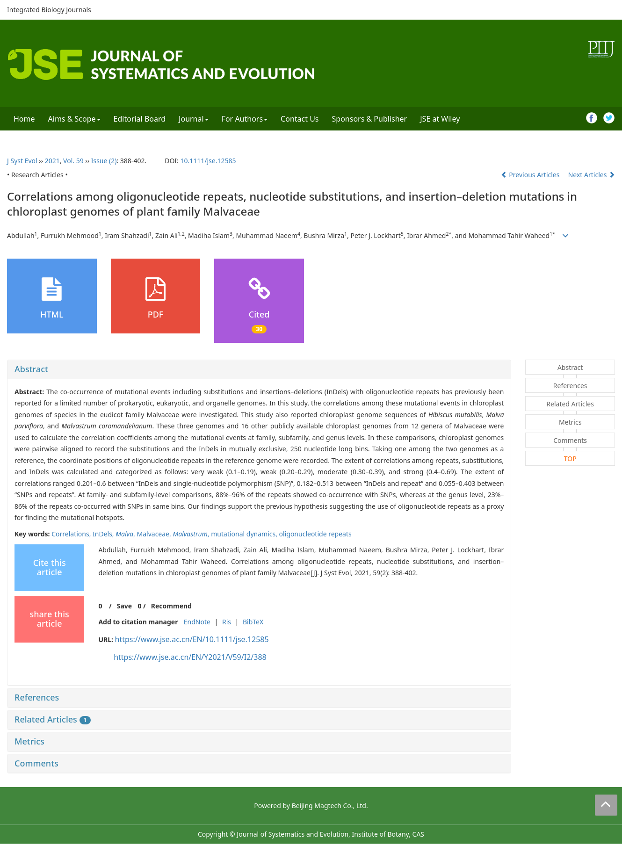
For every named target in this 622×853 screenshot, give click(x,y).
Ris (226, 621)
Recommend (171, 605)
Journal (194, 119)
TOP (570, 458)
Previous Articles (531, 174)
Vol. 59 (73, 160)
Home (24, 119)
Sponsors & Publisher (369, 119)
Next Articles (591, 174)
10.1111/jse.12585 (208, 160)
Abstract (31, 369)
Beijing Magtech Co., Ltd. (330, 805)
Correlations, (72, 533)
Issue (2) (104, 160)
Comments (36, 763)
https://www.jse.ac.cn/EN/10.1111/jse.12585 (192, 639)
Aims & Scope (74, 119)
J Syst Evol (22, 160)
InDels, (104, 533)
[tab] (259, 369)
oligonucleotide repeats (315, 533)
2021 (52, 160)
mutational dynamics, (245, 533)
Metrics (29, 741)
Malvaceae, (155, 533)
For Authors (245, 119)
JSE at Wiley (440, 119)
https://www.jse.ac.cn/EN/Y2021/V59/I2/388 (190, 657)
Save (124, 605)
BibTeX (253, 621)
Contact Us (299, 119)
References (36, 697)
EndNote (197, 621)
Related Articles (52, 719)
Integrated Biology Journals (49, 9)
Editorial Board (140, 119)
